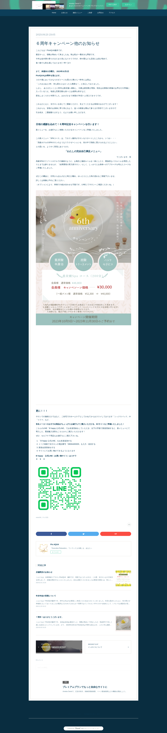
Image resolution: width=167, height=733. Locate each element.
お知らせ (64, 13)
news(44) (38, 517)
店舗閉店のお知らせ (44, 572)
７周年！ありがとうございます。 (49, 617)
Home (54, 13)
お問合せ (100, 13)
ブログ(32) (45, 517)
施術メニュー (77, 13)
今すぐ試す (112, 4)
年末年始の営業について (46, 596)
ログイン (128, 5)
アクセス (112, 13)
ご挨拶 (89, 13)
